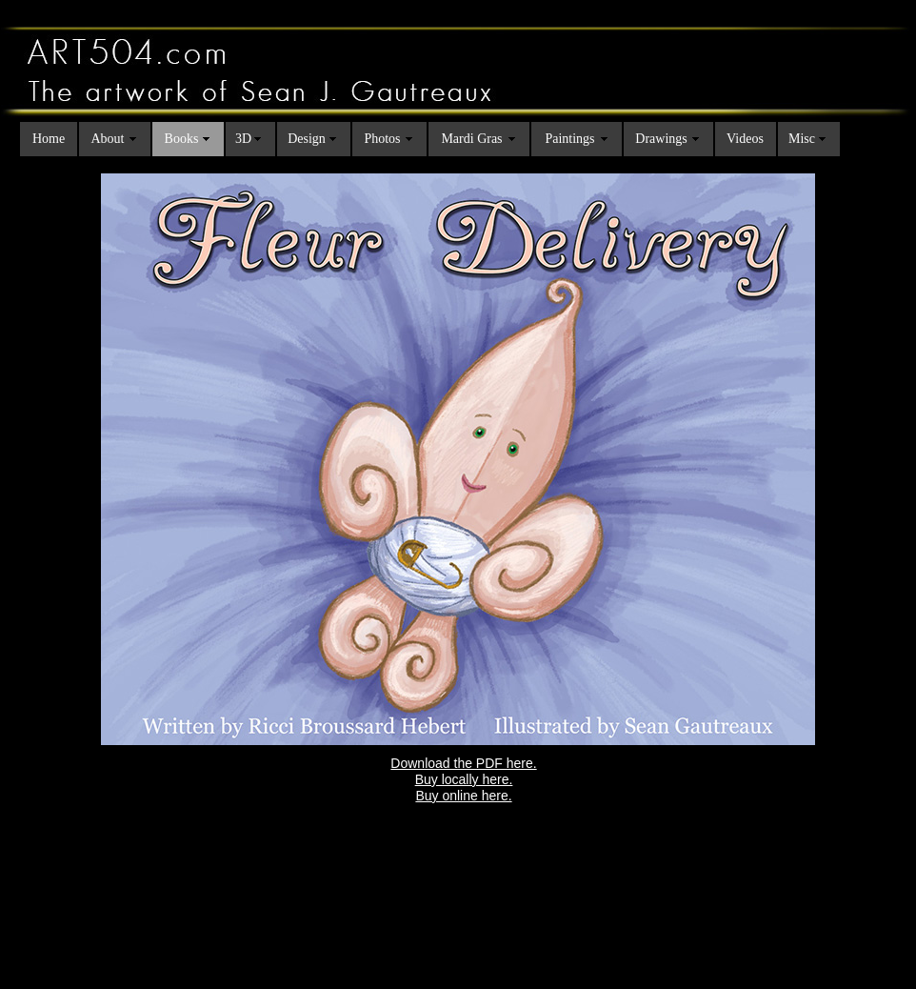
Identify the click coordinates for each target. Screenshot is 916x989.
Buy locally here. (464, 779)
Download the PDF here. (463, 763)
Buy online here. (463, 795)
